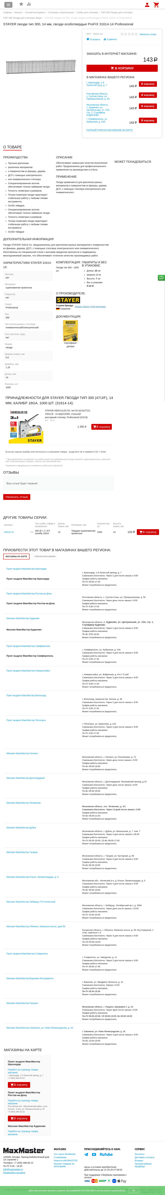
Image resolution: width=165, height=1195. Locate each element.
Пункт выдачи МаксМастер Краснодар (26, 568)
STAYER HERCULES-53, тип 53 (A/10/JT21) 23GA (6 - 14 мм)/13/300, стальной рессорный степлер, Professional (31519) (67, 414)
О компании (60, 1157)
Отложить (93, 39)
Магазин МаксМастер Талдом (22, 852)
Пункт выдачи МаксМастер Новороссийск (28, 670)
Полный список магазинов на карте (110, 130)
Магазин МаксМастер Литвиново (23, 802)
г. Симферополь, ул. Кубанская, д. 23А (97, 120)
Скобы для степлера (87, 12)
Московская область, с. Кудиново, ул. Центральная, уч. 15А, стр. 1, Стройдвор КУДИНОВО (98, 109)
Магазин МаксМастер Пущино (22, 1003)
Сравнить (110, 39)
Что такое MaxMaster (65, 1154)
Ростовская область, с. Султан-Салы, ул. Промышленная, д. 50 (98, 96)
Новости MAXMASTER (66, 1160)
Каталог (18, 12)
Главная (7, 12)
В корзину (148, 84)
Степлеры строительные (61, 12)
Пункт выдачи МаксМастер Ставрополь (27, 953)
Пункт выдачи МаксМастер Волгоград (26, 695)
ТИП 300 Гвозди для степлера (116, 12)
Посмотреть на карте (14, 1172)
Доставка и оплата (144, 1157)
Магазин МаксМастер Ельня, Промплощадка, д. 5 (32, 877)
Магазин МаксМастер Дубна (21, 827)
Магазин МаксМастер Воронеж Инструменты (29, 978)
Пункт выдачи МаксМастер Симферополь (28, 646)
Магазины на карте (16, 556)
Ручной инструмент (35, 12)
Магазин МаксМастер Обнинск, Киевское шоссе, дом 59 (35, 926)
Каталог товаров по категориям (64, 1165)
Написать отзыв (148, 34)
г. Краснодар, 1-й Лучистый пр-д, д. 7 (97, 83)
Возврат (139, 1160)
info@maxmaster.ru (13, 1169)
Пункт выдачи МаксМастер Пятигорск (26, 720)
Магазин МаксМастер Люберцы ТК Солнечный (30, 901)
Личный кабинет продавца (143, 1165)
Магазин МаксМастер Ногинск (22, 753)
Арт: (89, 34)
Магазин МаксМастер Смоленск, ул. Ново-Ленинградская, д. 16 (39, 1027)
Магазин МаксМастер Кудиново (22, 618)
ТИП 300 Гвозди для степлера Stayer (22, 18)
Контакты (140, 1154)
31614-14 (9, 532)
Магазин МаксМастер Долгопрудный (25, 778)
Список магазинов (44, 556)
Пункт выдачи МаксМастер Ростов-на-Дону (29, 593)
